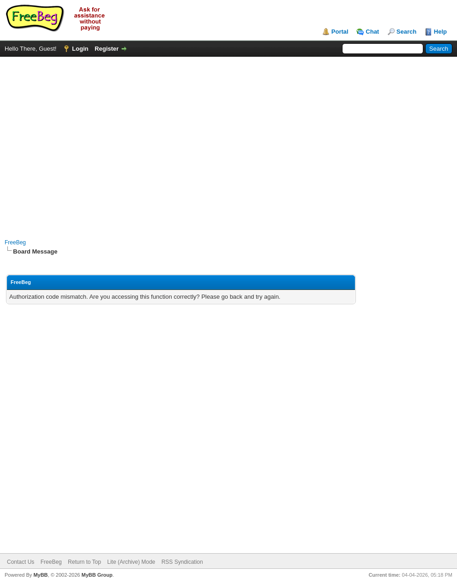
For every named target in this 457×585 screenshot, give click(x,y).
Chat (372, 31)
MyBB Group (96, 575)
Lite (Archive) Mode (131, 562)
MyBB (40, 575)
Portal (340, 31)
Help (440, 31)
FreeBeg (15, 242)
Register (107, 48)
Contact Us (20, 562)
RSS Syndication (182, 562)
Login (80, 48)
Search (406, 31)
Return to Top (84, 562)
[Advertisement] (86, 143)
